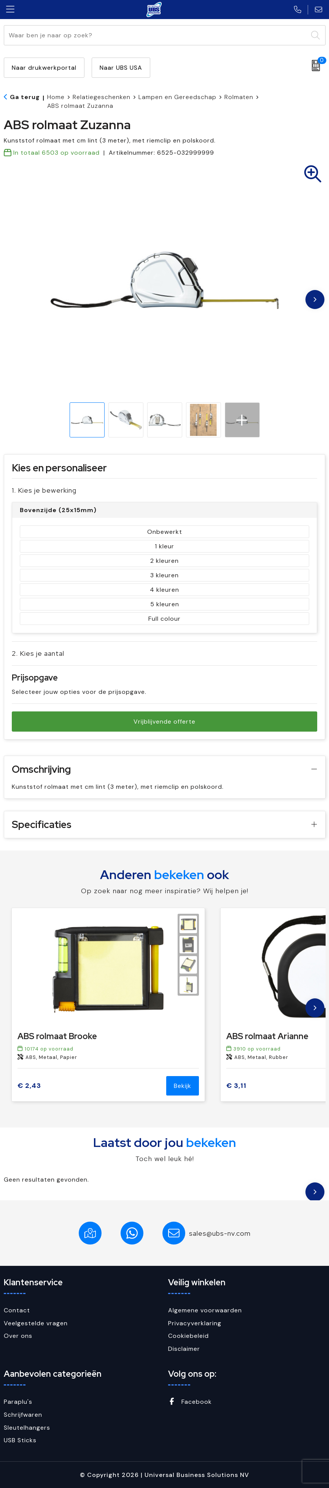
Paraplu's (18, 1402)
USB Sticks (20, 1440)
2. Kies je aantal (38, 653)
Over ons (18, 1336)
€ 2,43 (29, 1085)
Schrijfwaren (23, 1415)
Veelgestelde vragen (36, 1323)
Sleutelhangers (27, 1428)
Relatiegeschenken (101, 97)
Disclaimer (184, 1349)
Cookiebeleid (188, 1336)
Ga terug (25, 97)
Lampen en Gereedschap (177, 97)
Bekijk (182, 1086)
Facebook (190, 1402)
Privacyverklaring (194, 1323)
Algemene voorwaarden (205, 1310)
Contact (17, 1310)
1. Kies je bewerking (44, 490)
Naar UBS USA (121, 68)
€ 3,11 (236, 1085)
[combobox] (156, 35)
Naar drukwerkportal (44, 68)
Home (56, 97)
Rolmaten (238, 97)
